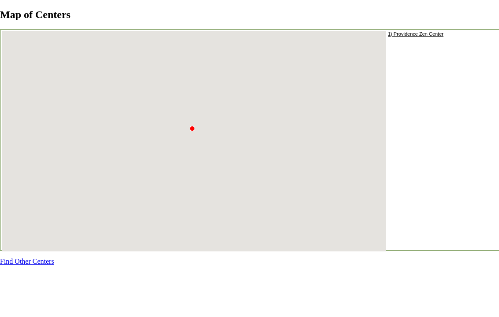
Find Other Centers (27, 261)
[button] (194, 133)
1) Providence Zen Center (415, 34)
